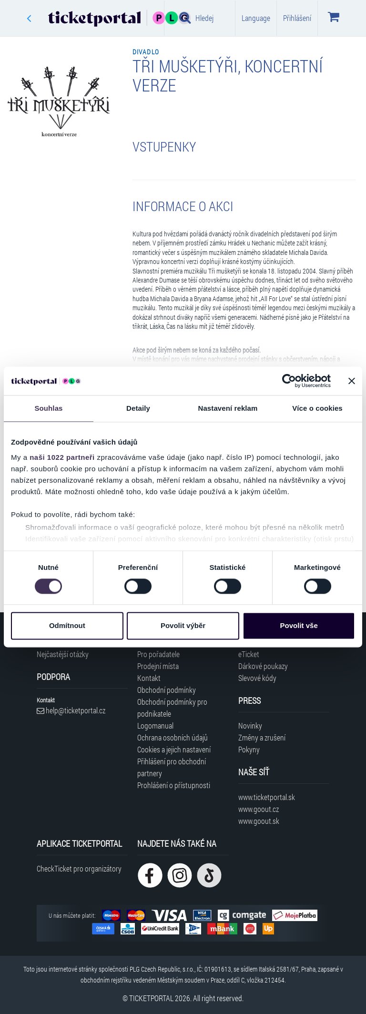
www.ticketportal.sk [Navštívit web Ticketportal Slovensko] (266, 797)
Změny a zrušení (261, 737)
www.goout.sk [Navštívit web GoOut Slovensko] (258, 821)
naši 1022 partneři (62, 457)
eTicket (248, 654)
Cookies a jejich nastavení (174, 749)
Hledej (196, 17)
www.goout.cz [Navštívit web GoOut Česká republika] (258, 809)
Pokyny (249, 749)
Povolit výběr (183, 626)
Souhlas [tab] (48, 408)
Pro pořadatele (158, 654)
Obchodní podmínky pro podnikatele (172, 708)
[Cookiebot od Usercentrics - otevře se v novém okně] (289, 381)
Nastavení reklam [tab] (227, 408)
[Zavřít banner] (351, 380)
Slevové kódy (257, 678)
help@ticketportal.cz (71, 710)
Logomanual (155, 725)
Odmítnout (67, 626)
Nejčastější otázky (63, 654)
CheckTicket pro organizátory (79, 868)
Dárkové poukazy (263, 666)
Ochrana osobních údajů (172, 737)
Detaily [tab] (138, 408)
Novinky (250, 725)
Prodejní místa (158, 666)
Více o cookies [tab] (317, 408)
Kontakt (149, 678)
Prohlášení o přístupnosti (173, 785)
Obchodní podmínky (166, 690)
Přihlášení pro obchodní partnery (171, 767)
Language (256, 18)
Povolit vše (299, 626)
